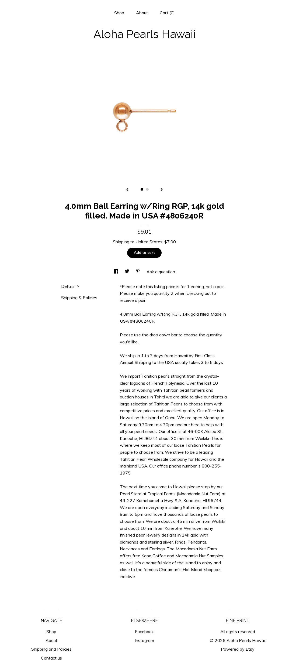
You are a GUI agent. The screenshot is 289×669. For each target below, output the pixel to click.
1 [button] (142, 189)
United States (148, 241)
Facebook (144, 631)
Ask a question (161, 271)
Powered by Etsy (238, 649)
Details (70, 286)
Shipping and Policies (51, 649)
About (142, 12)
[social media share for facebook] (116, 271)
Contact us (51, 658)
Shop (119, 12)
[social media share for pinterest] (138, 271)
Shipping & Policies (79, 297)
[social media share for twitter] (127, 271)
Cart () (167, 12)
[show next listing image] (161, 190)
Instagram (144, 640)
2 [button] (147, 189)
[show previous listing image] (127, 190)
